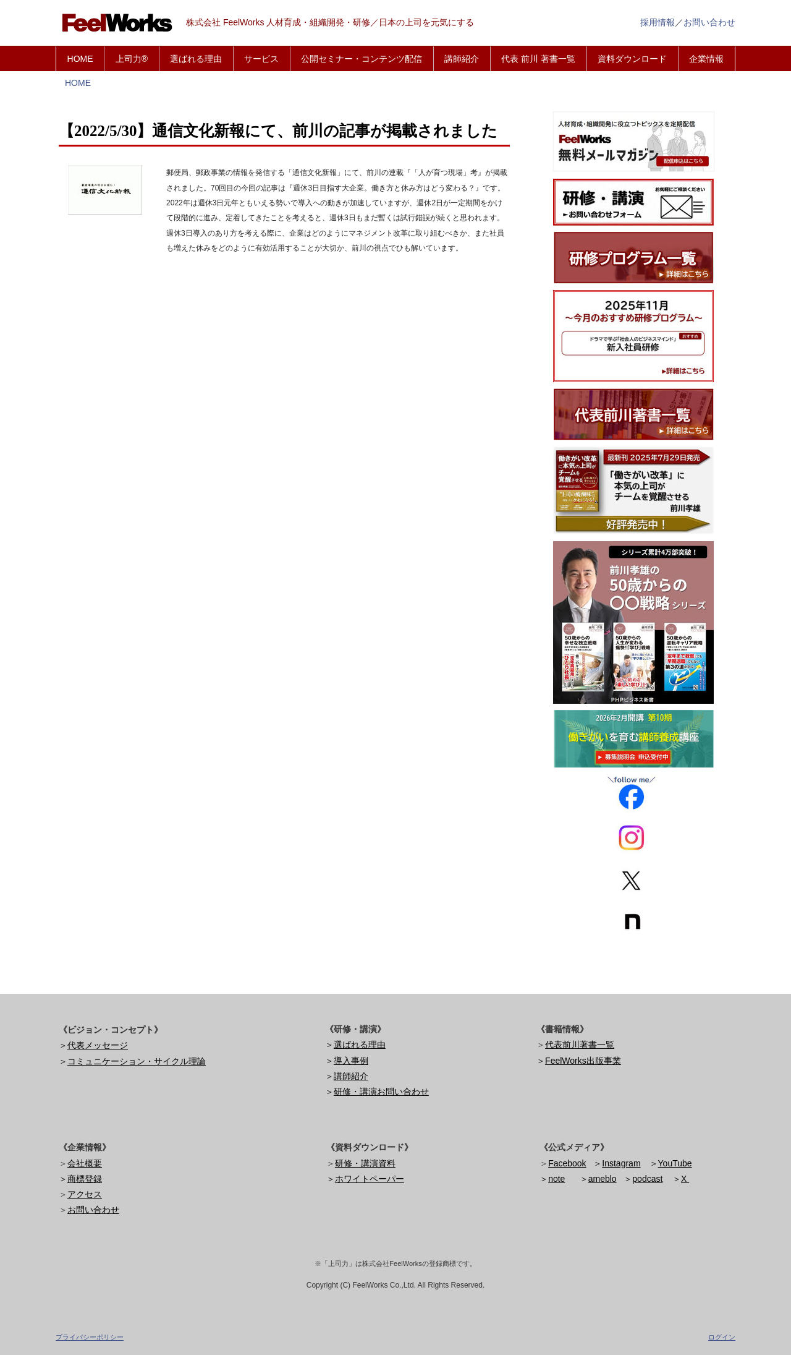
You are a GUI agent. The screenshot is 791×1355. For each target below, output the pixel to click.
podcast (647, 1179)
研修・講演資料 (365, 1163)
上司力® (132, 59)
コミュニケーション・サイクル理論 (136, 1061)
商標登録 (84, 1179)
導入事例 (351, 1061)
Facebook (567, 1163)
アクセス (84, 1194)
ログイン (721, 1337)
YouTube (675, 1163)
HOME (80, 59)
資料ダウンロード (632, 59)
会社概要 (84, 1163)
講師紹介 (461, 59)
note (556, 1179)
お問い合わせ (709, 22)
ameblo (602, 1179)
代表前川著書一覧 (579, 1044)
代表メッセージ (97, 1045)
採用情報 (657, 22)
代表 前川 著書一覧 (538, 59)
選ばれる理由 (196, 59)
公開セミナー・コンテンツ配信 (361, 59)
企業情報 (706, 59)
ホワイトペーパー (369, 1179)
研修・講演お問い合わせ (381, 1091)
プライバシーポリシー (90, 1337)
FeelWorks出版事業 (583, 1061)
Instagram (621, 1163)
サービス (261, 59)
